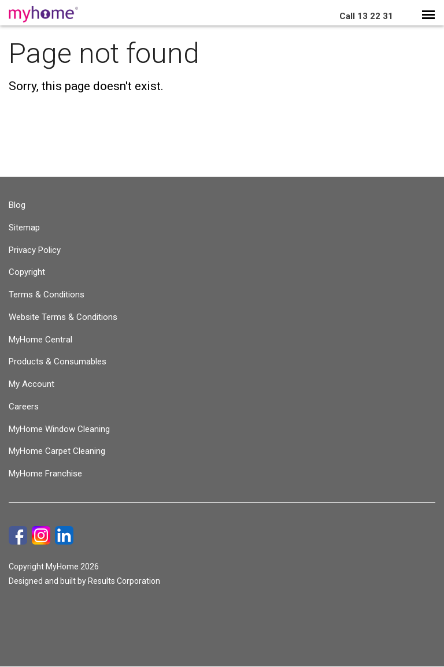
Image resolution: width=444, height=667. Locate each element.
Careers (24, 406)
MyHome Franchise (45, 473)
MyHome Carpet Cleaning (57, 451)
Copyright (27, 272)
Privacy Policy (35, 250)
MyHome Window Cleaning (59, 429)
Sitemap (24, 227)
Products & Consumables (57, 361)
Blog (17, 205)
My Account (31, 384)
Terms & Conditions (46, 294)
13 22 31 (366, 16)
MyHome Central (40, 339)
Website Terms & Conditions (63, 317)
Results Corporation (124, 581)
